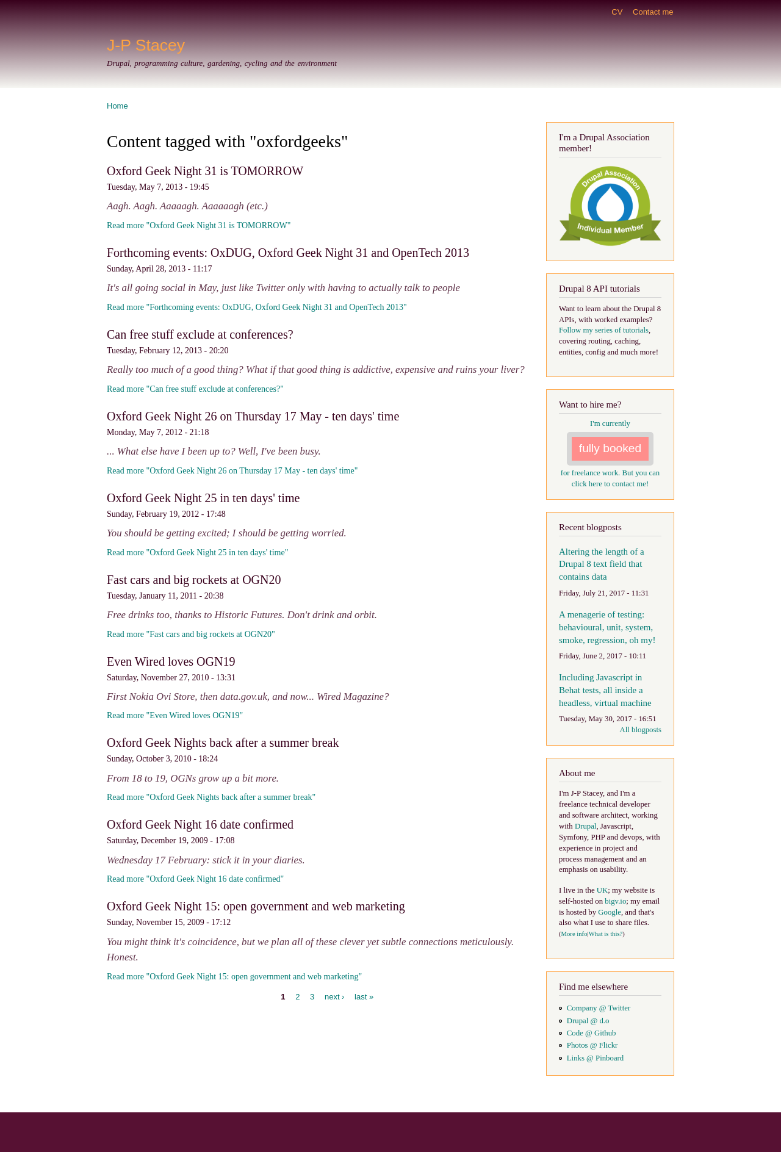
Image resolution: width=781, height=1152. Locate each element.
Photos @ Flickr (592, 1045)
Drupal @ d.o (588, 1021)
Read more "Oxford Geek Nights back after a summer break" (211, 797)
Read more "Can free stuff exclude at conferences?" (195, 389)
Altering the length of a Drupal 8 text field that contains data (601, 564)
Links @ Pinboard (595, 1058)
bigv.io (615, 901)
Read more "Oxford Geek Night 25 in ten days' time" (197, 552)
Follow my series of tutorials (604, 330)
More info (574, 934)
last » (364, 996)
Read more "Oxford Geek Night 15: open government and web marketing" (234, 976)
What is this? (606, 934)
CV (616, 11)
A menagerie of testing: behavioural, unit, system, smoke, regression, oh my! (607, 627)
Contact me (653, 11)
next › (335, 996)
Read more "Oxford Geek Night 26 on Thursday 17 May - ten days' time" (232, 470)
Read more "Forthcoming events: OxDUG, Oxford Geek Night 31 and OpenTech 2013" (257, 307)
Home (117, 105)
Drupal (586, 826)
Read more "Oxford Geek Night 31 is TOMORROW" (198, 225)
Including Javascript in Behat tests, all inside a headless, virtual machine (605, 690)
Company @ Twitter (598, 1008)
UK (602, 890)
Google (609, 912)
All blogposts (640, 729)
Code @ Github (591, 1033)
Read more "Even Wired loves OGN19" (175, 715)
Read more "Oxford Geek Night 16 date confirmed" (195, 879)
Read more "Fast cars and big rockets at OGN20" (191, 634)
